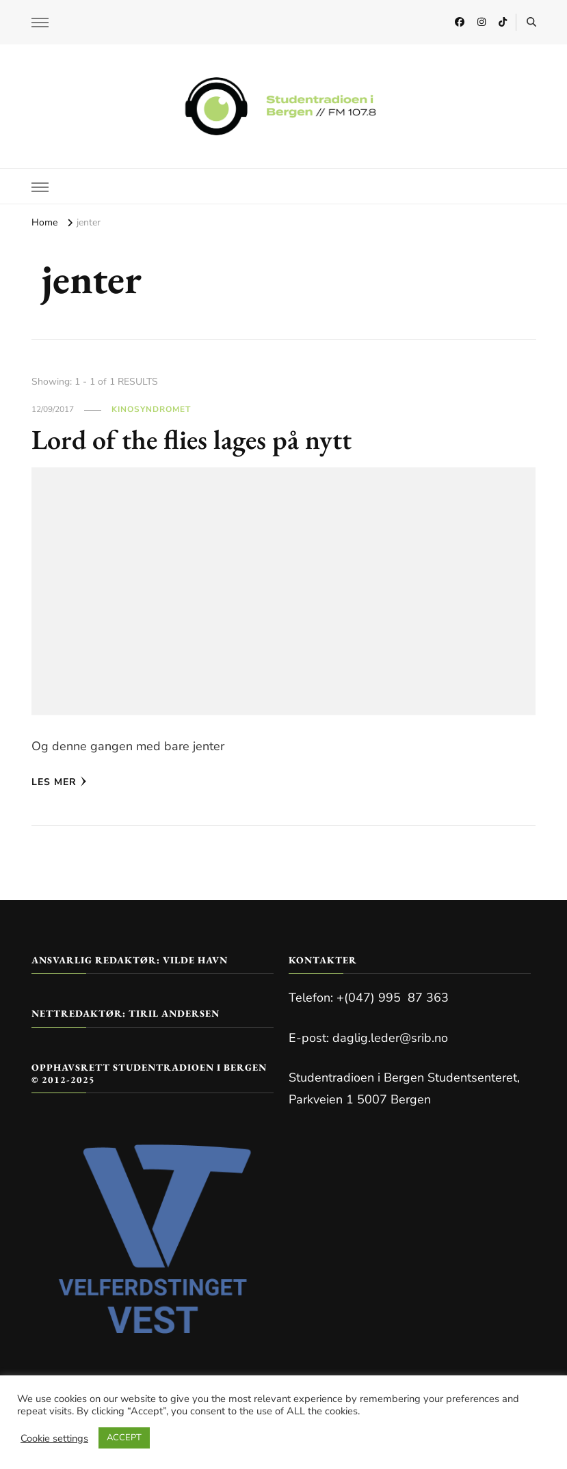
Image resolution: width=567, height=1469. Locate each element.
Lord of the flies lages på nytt (191, 439)
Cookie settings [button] (54, 1438)
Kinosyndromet (151, 409)
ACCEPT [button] (124, 1437)
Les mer (59, 781)
